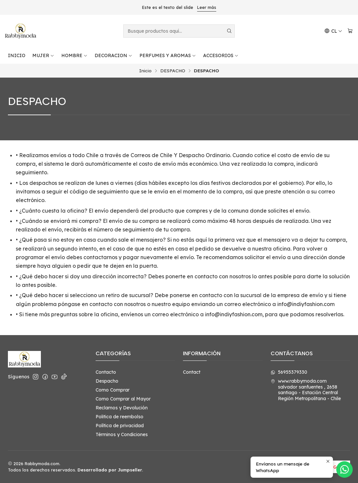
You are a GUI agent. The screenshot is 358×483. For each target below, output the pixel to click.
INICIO (16, 55)
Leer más (206, 7)
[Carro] (350, 31)
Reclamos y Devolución (122, 408)
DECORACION (114, 55)
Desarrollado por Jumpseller (109, 469)
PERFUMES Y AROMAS (167, 55)
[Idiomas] (333, 31)
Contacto (106, 372)
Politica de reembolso (119, 417)
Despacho (107, 381)
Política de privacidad (120, 426)
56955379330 (289, 372)
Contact (191, 372)
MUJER (43, 55)
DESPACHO (172, 70)
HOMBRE (74, 55)
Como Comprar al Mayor (123, 399)
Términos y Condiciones (122, 434)
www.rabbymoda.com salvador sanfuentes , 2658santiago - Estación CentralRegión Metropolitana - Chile (306, 389)
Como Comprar (113, 390)
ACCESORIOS (221, 55)
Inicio (145, 70)
